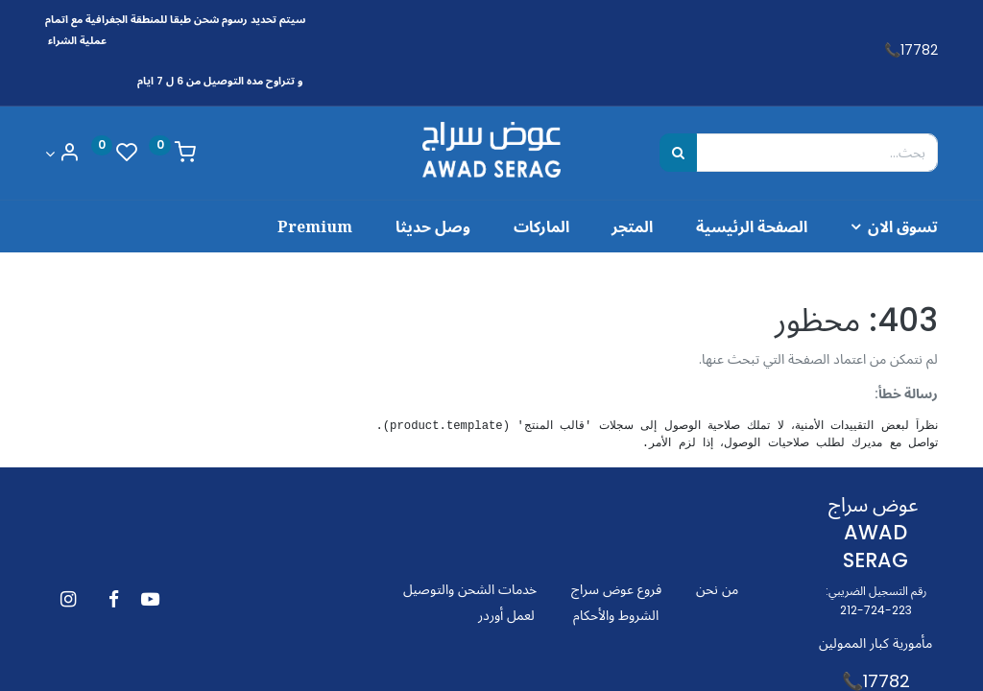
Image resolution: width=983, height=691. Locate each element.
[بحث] (678, 152)
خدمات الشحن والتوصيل (470, 589)
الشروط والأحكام (616, 615)
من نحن (717, 589)
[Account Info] (62, 154)
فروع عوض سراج (616, 589)
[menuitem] (730, 226)
